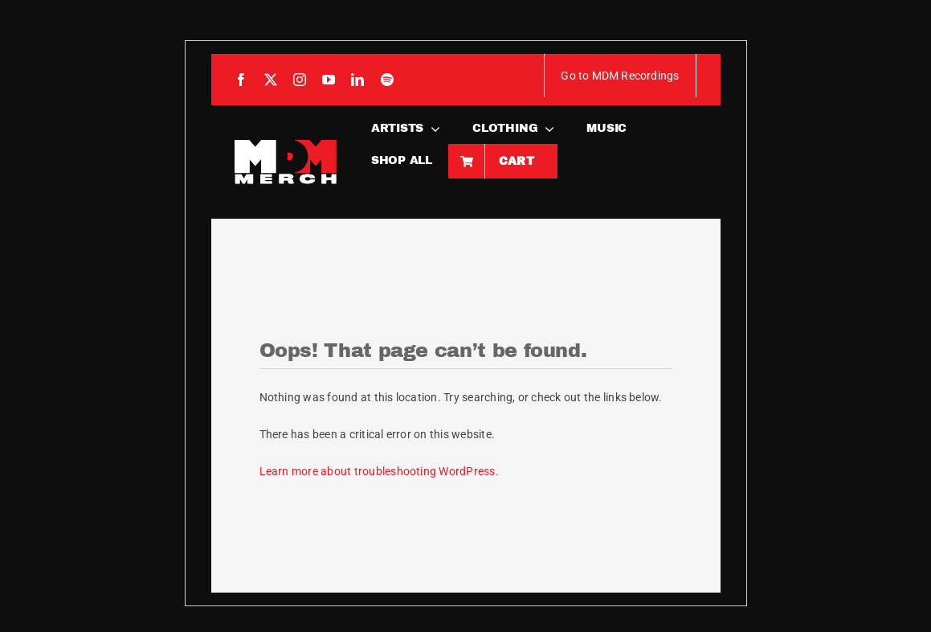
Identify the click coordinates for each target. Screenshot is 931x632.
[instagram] (299, 79)
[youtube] (328, 79)
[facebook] (241, 79)
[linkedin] (357, 79)
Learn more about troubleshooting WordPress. (379, 471)
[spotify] (387, 79)
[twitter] (270, 79)
